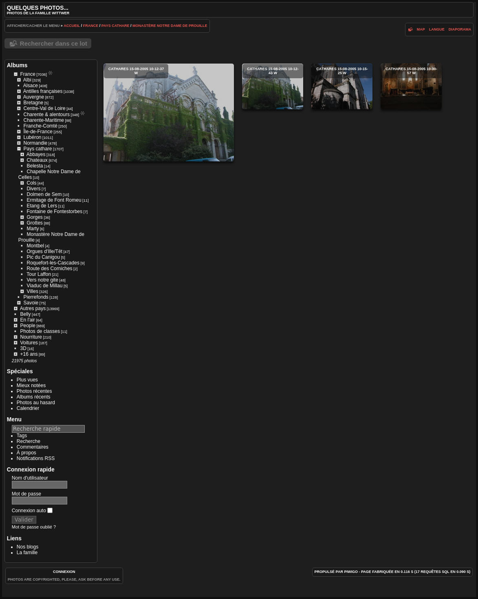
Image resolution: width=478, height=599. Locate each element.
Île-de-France (37, 131)
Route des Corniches (50, 268)
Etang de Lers (42, 206)
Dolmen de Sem (44, 194)
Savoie (30, 303)
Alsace (30, 85)
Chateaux (36, 160)
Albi (27, 80)
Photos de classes (40, 331)
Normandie (35, 143)
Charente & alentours (47, 114)
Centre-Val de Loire (44, 108)
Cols (31, 183)
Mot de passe (26, 494)
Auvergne (33, 97)
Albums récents (34, 397)
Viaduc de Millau (45, 285)
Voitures (28, 343)
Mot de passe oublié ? (34, 526)
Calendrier (28, 408)
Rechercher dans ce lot (53, 43)
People (27, 325)
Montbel (35, 246)
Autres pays (33, 308)
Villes (32, 291)
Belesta (35, 166)
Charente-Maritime (44, 120)
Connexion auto (32, 510)
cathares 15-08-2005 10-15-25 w (341, 86)
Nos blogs (27, 547)
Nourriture (31, 337)
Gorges (34, 217)
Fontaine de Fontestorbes (55, 211)
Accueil (72, 26)
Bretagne (33, 103)
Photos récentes (34, 391)
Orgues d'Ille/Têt (45, 251)
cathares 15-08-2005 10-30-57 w (411, 86)
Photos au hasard (36, 402)
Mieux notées (31, 385)
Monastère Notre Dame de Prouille (169, 26)
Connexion (64, 572)
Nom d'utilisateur (30, 478)
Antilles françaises (43, 91)
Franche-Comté (40, 126)
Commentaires (32, 447)
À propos (26, 453)
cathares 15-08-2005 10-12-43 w (272, 86)
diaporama (460, 29)
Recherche (28, 441)
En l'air (27, 320)
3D (23, 348)
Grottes (34, 223)
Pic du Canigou (43, 257)
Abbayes (36, 154)
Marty (33, 228)
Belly (25, 314)
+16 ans (28, 354)
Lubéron (32, 137)
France (91, 26)
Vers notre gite (42, 280)
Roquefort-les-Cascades (53, 263)
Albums (17, 65)
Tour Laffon (38, 274)
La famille (27, 552)
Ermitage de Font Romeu (54, 200)
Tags (22, 435)
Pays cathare (115, 26)
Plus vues (27, 380)
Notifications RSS (36, 458)
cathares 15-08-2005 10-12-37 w (169, 112)
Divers (34, 189)
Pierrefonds (36, 297)
